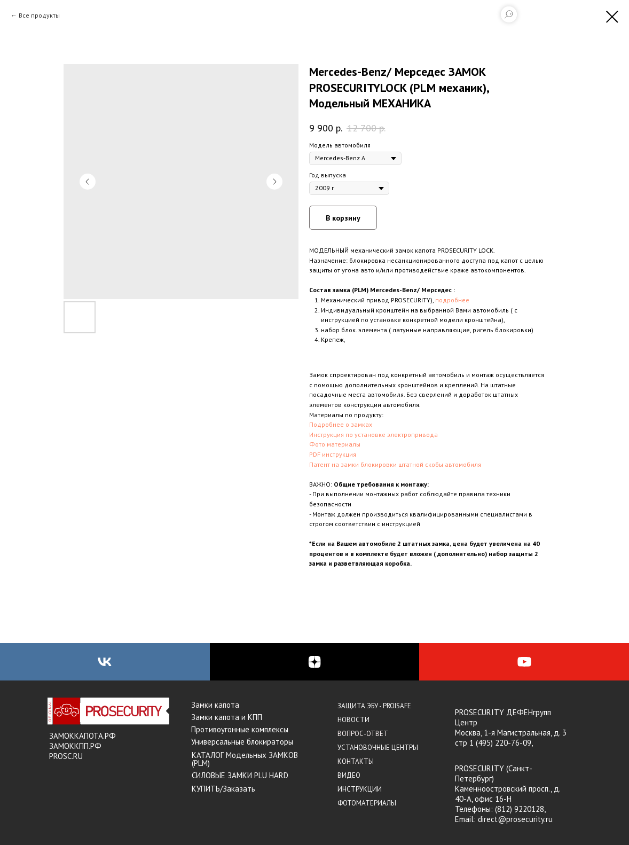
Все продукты (39, 15)
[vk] (105, 661)
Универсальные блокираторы (242, 742)
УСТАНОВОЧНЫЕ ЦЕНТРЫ (377, 747)
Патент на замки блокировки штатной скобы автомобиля (395, 464)
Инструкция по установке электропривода (373, 435)
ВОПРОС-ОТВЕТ (362, 733)
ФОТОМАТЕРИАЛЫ (366, 803)
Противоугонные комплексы (239, 729)
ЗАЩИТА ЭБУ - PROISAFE (374, 705)
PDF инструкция (332, 454)
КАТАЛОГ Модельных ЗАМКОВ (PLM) (245, 759)
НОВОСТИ (353, 719)
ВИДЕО (348, 775)
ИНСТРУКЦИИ (359, 789)
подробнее (452, 300)
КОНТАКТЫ (355, 761)
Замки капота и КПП (226, 717)
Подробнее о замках (340, 424)
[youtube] (524, 661)
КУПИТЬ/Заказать (223, 789)
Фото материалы (334, 444)
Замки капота (215, 705)
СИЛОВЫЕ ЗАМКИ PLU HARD (240, 775)
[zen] (315, 661)
